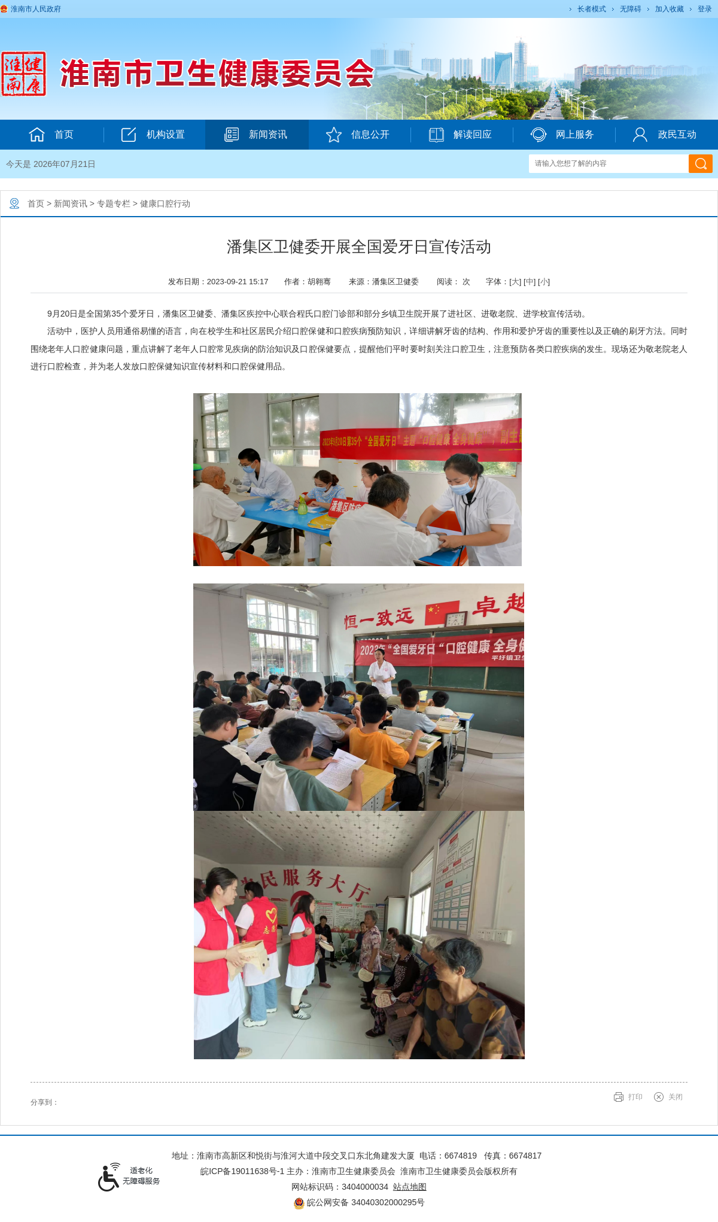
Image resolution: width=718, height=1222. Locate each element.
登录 (705, 9)
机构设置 (153, 134)
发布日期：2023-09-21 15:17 (221, 281)
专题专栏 (113, 203)
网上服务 (562, 134)
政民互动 (664, 134)
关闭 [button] (675, 1097)
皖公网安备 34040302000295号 (359, 1202)
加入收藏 (669, 9)
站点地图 (410, 1186)
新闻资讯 (255, 134)
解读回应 (460, 134)
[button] (591, 9)
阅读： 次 (456, 281)
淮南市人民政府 (36, 9)
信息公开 (357, 134)
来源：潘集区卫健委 (388, 281)
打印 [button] (635, 1097)
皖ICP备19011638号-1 (242, 1171)
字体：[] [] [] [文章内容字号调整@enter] (518, 281)
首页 (36, 203)
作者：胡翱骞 (311, 281)
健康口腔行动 (165, 203)
